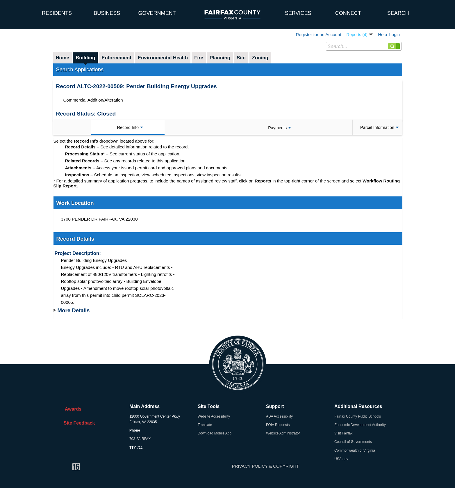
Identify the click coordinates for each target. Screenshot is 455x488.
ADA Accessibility (279, 416)
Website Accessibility (214, 416)
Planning (220, 58)
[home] (16, 10)
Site (241, 58)
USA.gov (341, 459)
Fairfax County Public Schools (357, 416)
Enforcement (116, 58)
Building (85, 58)
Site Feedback (78, 422)
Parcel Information (379, 127)
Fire (198, 58)
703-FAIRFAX (140, 439)
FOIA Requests (278, 425)
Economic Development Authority (360, 425)
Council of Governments (353, 442)
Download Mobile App (214, 433)
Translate (205, 425)
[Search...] (364, 46)
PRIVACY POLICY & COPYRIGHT (265, 466)
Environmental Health (163, 58)
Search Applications (80, 69)
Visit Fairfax (343, 433)
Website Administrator (283, 433)
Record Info (130, 127)
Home (62, 58)
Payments (279, 127)
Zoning (260, 58)
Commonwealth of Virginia (354, 450)
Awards (71, 409)
